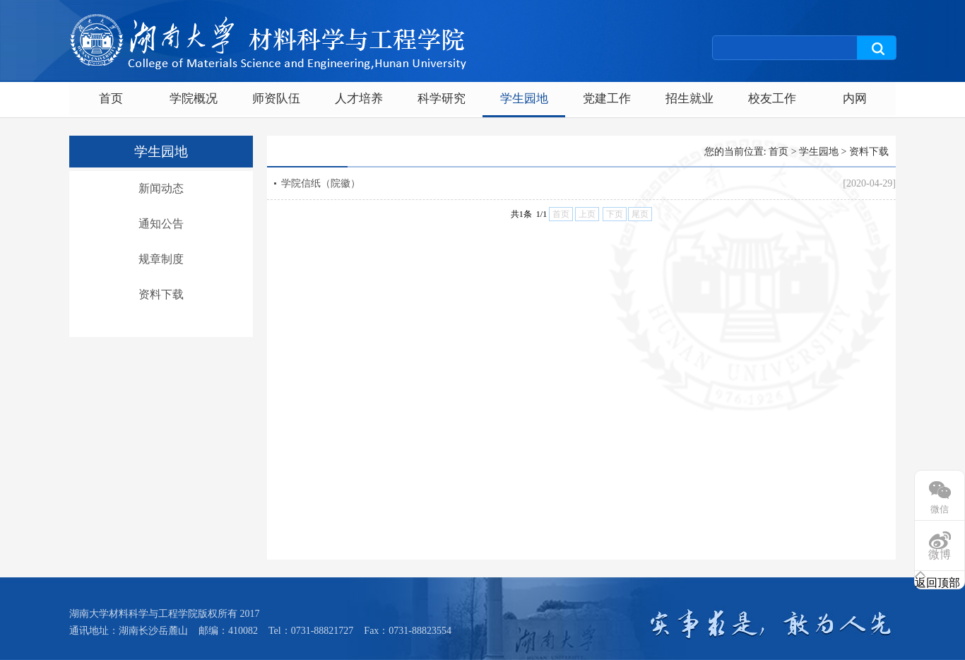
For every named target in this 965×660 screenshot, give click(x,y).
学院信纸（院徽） (320, 183)
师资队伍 (276, 98)
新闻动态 (161, 188)
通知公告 (161, 224)
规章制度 (161, 259)
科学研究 (442, 98)
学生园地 (524, 98)
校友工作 (772, 98)
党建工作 (607, 98)
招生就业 (689, 98)
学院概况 (194, 98)
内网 (855, 98)
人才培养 (359, 98)
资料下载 (161, 294)
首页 (111, 98)
